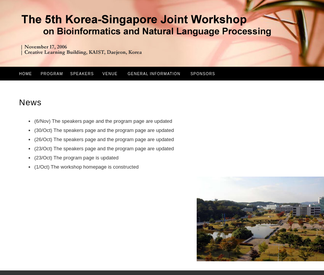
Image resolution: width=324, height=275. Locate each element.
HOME (25, 74)
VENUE (110, 74)
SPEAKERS (82, 74)
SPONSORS (203, 74)
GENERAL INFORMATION (154, 74)
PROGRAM (52, 74)
